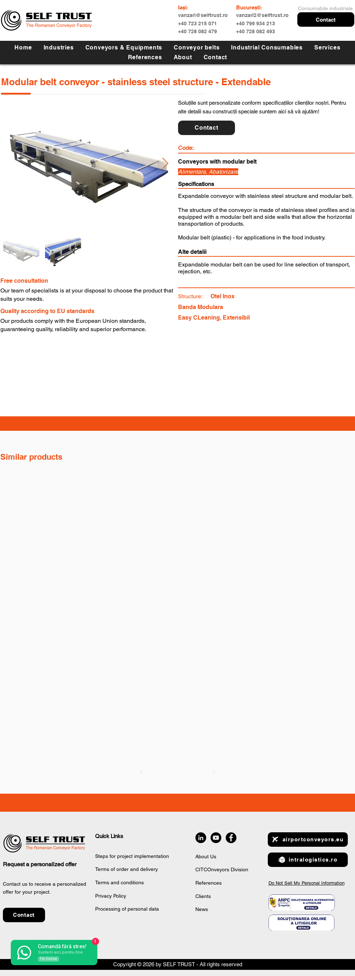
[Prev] (141, 771)
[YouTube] (215, 837)
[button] (325, 19)
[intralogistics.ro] (308, 860)
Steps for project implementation (132, 856)
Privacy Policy (110, 896)
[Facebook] (231, 837)
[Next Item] (165, 163)
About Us (205, 856)
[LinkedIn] (200, 837)
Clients (203, 896)
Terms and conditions (119, 882)
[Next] (214, 771)
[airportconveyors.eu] (308, 839)
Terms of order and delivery (126, 869)
